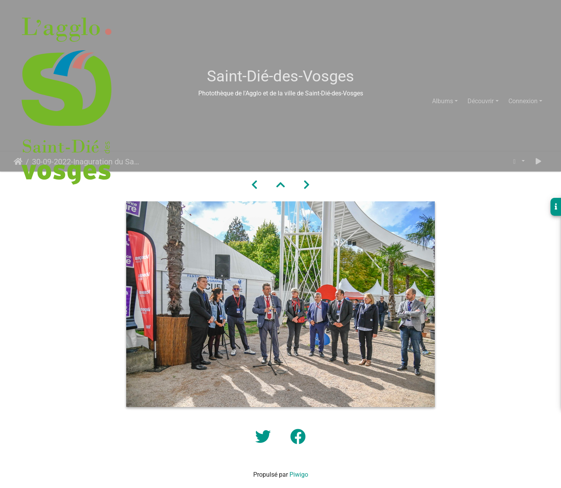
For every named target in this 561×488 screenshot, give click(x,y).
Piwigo (298, 474)
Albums (442, 101)
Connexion (523, 101)
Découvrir (481, 101)
